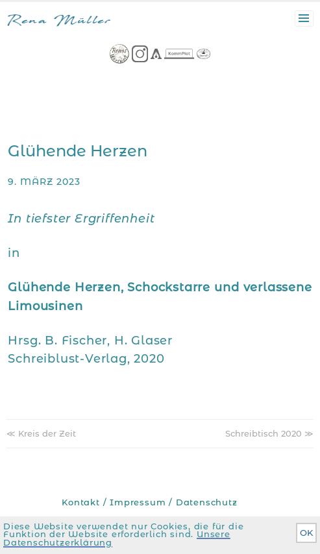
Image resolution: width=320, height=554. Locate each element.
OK (306, 533)
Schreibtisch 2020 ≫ (269, 433)
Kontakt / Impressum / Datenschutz (149, 502)
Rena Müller (58, 21)
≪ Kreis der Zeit (41, 433)
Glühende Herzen (77, 150)
